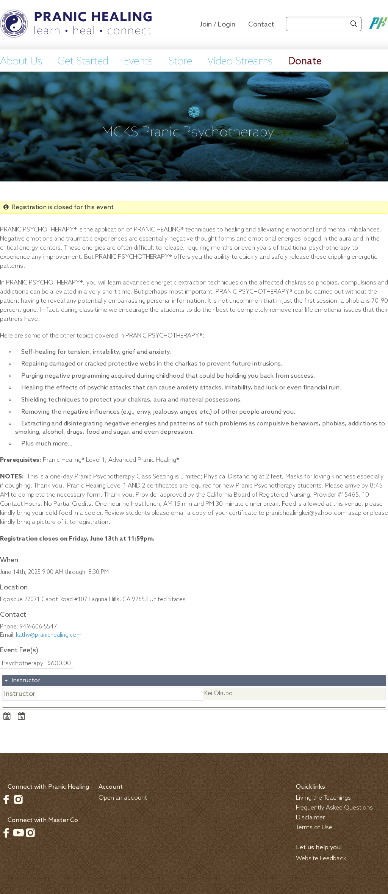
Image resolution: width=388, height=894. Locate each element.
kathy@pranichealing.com (48, 635)
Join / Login (217, 24)
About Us (21, 62)
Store (180, 62)
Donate (305, 62)
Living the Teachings (323, 798)
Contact (261, 24)
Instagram (18, 799)
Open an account (123, 798)
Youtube (18, 833)
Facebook (6, 799)
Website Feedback (321, 858)
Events (138, 62)
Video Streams (239, 62)
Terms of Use (314, 827)
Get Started (83, 62)
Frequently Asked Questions (334, 807)
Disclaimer (310, 817)
